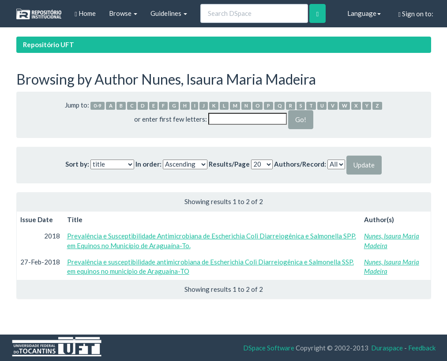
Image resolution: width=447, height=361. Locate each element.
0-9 (97, 105)
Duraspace (387, 348)
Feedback (422, 348)
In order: (148, 164)
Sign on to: (415, 14)
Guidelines (168, 13)
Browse (123, 13)
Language (364, 13)
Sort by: (77, 164)
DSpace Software (268, 348)
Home (85, 13)
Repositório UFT (48, 44)
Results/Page (229, 164)
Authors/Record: (300, 164)
